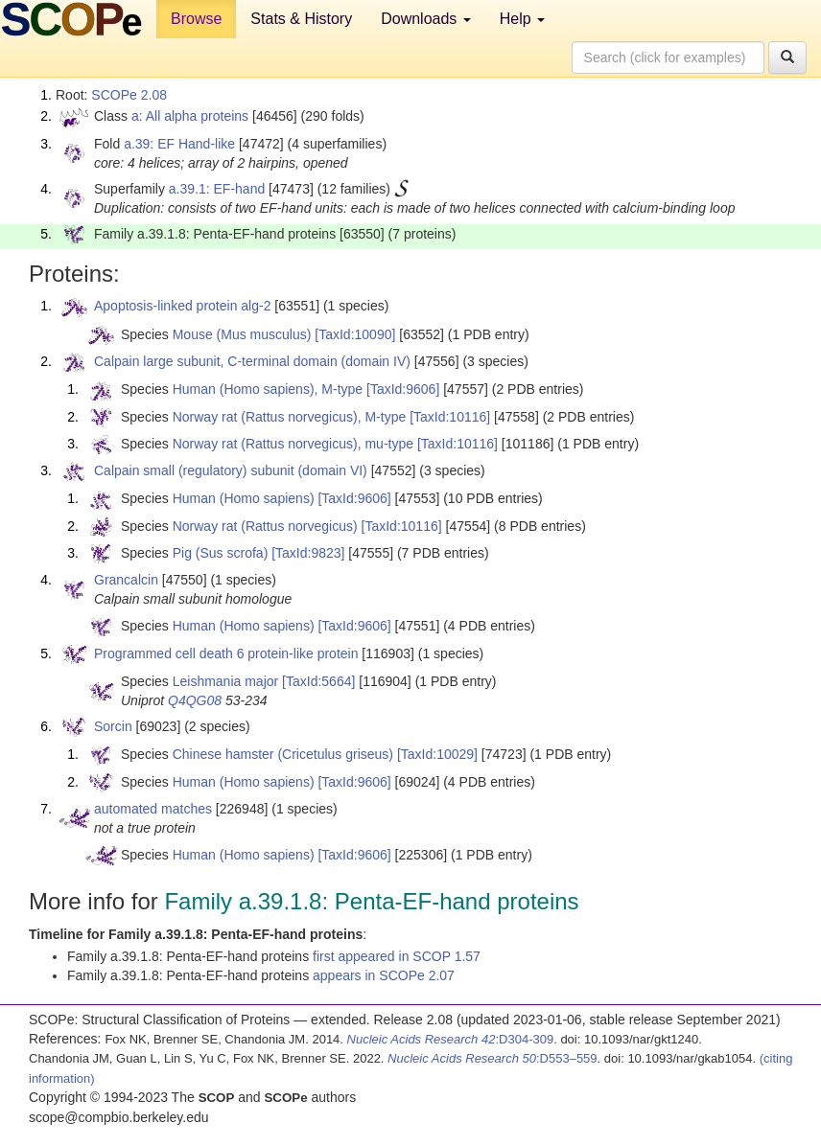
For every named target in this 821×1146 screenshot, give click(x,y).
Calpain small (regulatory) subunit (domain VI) (230, 470)
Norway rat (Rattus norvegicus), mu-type (293, 443)
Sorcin (113, 726)
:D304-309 (450, 1039)
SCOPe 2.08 (129, 95)
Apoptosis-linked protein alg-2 (182, 305)
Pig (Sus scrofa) (221, 553)
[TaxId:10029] (437, 754)
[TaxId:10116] (450, 416)
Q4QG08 (195, 700)
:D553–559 (492, 1058)
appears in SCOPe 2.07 (384, 975)
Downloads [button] (426, 19)
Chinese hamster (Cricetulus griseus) (283, 754)
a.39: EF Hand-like (179, 143)
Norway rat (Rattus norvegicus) (265, 526)
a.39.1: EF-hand (217, 188)
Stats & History (301, 19)
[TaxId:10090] (355, 334)
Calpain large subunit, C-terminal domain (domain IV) (252, 361)
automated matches (153, 808)
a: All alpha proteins (189, 116)
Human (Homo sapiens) (244, 498)
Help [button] (522, 19)
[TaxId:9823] (307, 553)
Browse (196, 19)
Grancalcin (126, 579)
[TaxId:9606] (402, 389)
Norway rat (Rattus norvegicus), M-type (290, 416)
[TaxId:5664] (318, 681)
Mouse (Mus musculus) (242, 334)
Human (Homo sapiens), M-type (268, 389)
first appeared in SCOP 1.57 (397, 956)
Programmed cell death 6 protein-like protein (226, 653)
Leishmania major (226, 681)
